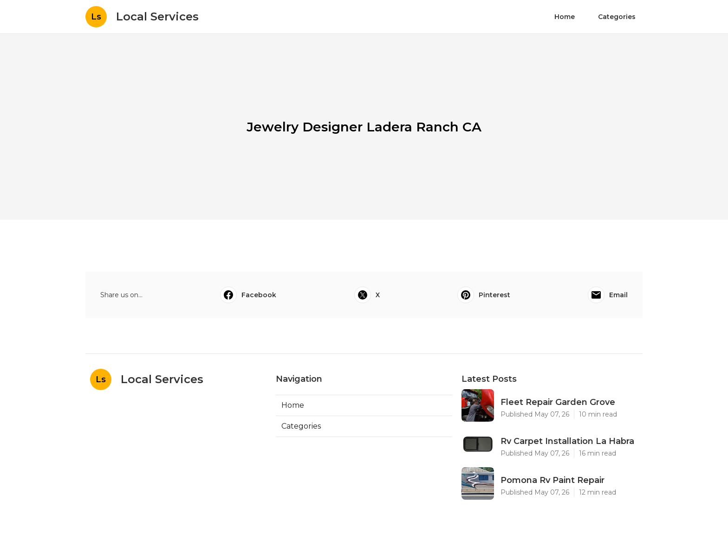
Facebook (248, 295)
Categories (617, 17)
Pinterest (483, 295)
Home (564, 17)
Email (608, 295)
